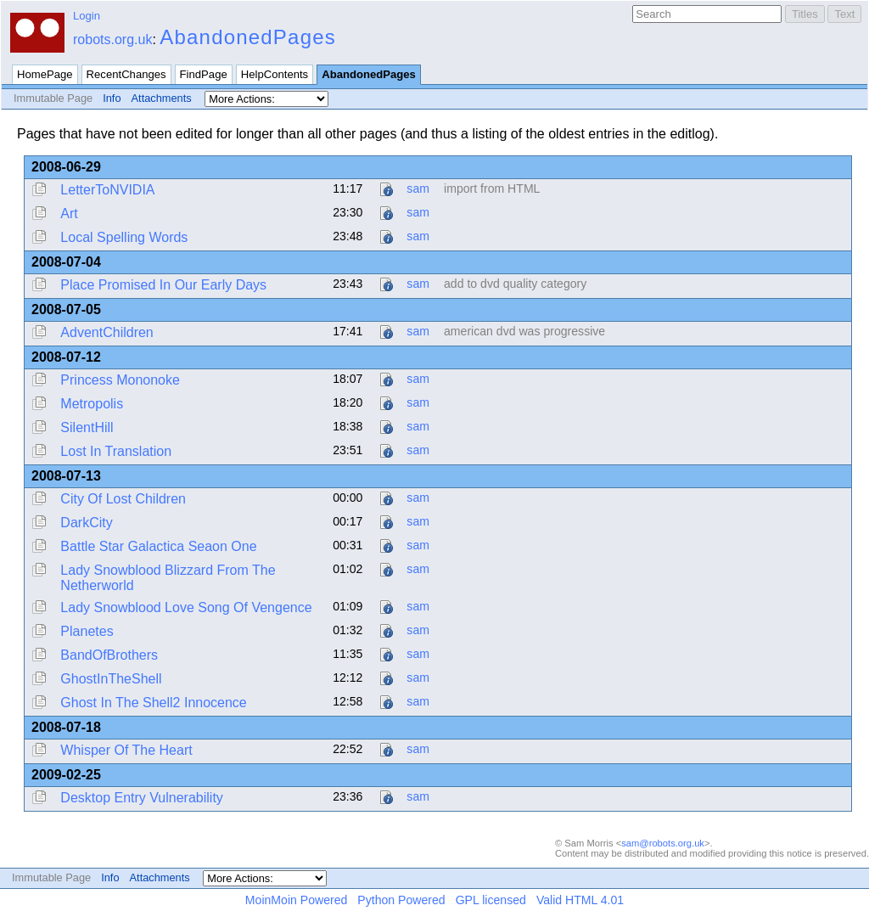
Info (112, 98)
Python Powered (401, 900)
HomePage (45, 74)
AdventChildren (106, 332)
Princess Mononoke (120, 380)
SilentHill (86, 427)
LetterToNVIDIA (107, 190)
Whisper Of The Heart (126, 750)
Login (86, 15)
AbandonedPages (248, 36)
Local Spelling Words (124, 237)
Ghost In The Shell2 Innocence (153, 702)
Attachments (162, 98)
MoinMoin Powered (296, 900)
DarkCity (86, 522)
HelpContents (274, 74)
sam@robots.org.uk (662, 843)
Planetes (86, 631)
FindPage (203, 74)
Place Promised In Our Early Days (163, 285)
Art (68, 213)
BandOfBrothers (109, 655)
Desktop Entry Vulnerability (141, 797)
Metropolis (91, 403)
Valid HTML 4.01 (580, 900)
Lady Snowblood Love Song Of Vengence (185, 607)
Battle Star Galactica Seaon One (158, 546)
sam (417, 188)
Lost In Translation (115, 451)
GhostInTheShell (110, 679)
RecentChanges (126, 74)
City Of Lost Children (123, 499)
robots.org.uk (112, 39)
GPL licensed (491, 900)
